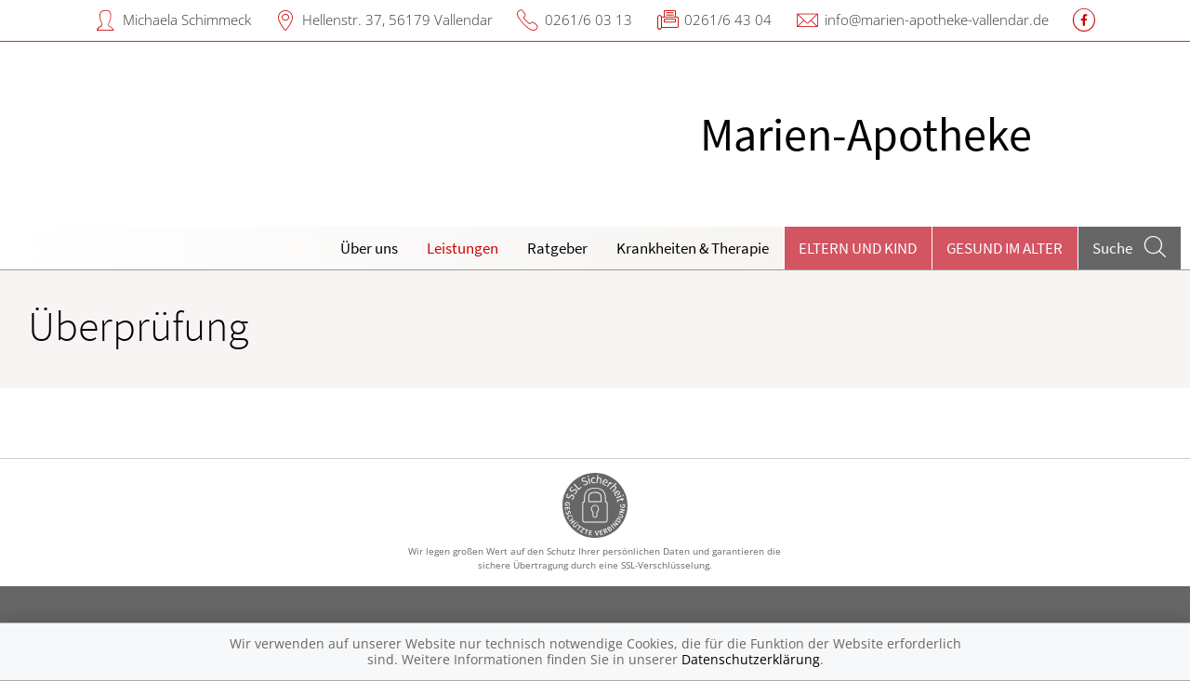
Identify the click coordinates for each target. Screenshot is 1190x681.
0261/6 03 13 (588, 19)
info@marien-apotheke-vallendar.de (937, 19)
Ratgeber (557, 248)
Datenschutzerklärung (750, 659)
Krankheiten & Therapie (692, 248)
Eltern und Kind (858, 248)
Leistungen (462, 248)
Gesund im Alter (1004, 248)
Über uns (369, 248)
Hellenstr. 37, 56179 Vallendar (397, 19)
